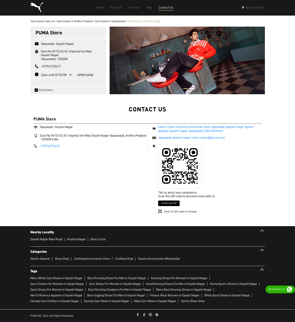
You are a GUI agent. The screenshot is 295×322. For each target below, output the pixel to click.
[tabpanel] (187, 60)
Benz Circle (98, 239)
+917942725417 (51, 66)
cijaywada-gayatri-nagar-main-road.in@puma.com (191, 137)
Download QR (169, 203)
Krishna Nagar (76, 239)
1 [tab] (184, 89)
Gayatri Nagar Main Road (46, 239)
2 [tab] (190, 89)
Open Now (85, 75)
